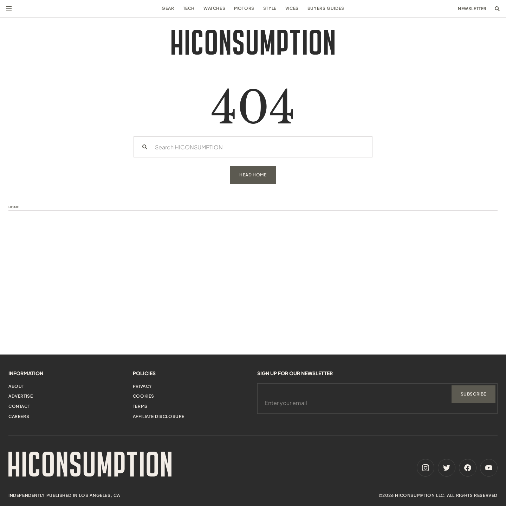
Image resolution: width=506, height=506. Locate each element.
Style (270, 8)
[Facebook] (467, 468)
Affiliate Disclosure (158, 416)
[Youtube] (489, 468)
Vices (292, 8)
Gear (168, 8)
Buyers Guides (325, 8)
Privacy (142, 386)
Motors (244, 8)
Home (13, 207)
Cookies (143, 396)
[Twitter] (446, 468)
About (16, 386)
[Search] (145, 146)
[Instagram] (425, 468)
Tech (189, 8)
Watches (214, 8)
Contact (19, 406)
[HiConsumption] (253, 42)
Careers (18, 416)
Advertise (20, 396)
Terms (140, 406)
